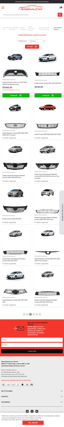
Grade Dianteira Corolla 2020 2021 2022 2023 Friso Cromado (47, 260)
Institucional (7, 391)
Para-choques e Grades (14, 28)
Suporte (4, 396)
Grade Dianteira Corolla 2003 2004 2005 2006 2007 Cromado (15, 134)
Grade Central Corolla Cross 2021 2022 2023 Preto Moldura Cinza (14, 83)
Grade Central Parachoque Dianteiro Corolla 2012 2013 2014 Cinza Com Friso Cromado (47, 176)
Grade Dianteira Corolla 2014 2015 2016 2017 (14, 301)
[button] (37, 41)
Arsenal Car (5, 28)
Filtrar (32, 47)
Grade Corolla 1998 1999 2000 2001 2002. (48, 134)
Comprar (16, 95)
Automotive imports (58, 28)
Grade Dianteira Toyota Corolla (44, 28)
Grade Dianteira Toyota (31, 28)
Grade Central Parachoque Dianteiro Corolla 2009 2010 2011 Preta (13, 176)
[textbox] (30, 15)
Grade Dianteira (24, 28)
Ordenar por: (22, 41)
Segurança (5, 402)
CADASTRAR (32, 351)
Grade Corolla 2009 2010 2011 (11, 219)
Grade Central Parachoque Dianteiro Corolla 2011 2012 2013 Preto (46, 301)
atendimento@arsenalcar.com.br (13, 366)
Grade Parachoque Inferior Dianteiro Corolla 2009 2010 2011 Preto (46, 218)
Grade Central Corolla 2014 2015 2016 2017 (48, 83)
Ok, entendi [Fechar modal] (33, 423)
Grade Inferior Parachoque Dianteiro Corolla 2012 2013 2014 (13, 260)
